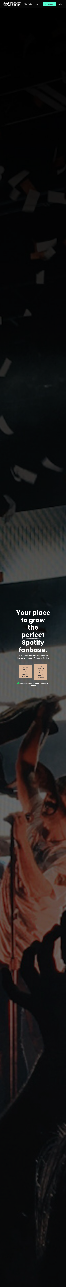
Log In (60, 4)
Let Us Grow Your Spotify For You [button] (25, 671)
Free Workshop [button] (49, 4)
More (38, 4)
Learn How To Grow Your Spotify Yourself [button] (40, 671)
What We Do (29, 4)
